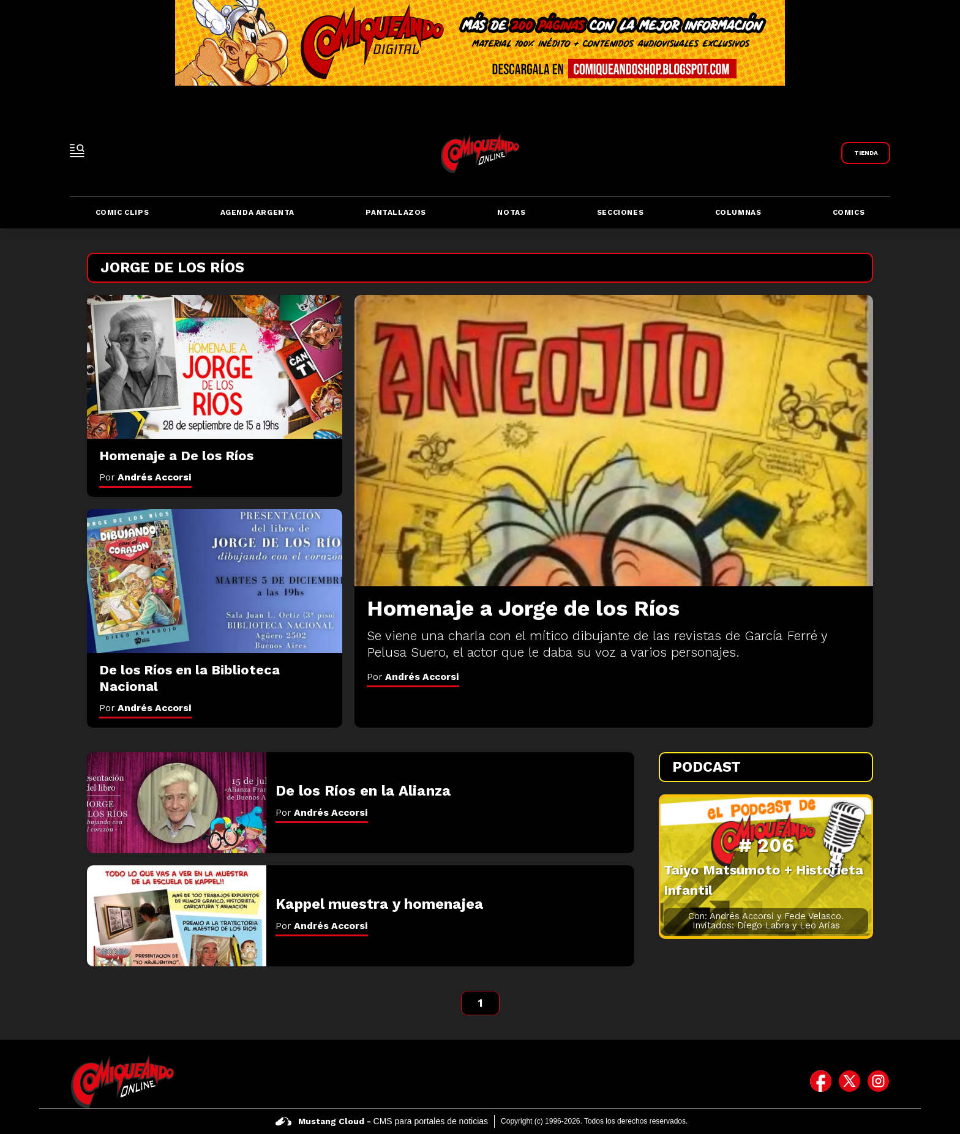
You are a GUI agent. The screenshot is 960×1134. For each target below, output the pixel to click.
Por (413, 676)
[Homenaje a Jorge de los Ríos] (613, 440)
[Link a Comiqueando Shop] (865, 153)
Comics (849, 212)
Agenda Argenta (257, 212)
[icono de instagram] (878, 1081)
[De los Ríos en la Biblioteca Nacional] (214, 581)
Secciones (620, 212)
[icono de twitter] (849, 1081)
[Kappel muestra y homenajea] (176, 915)
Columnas (738, 212)
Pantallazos (396, 212)
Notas (511, 212)
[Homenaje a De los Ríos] (214, 367)
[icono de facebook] (820, 1081)
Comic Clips (122, 212)
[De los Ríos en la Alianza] (176, 802)
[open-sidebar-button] (77, 150)
